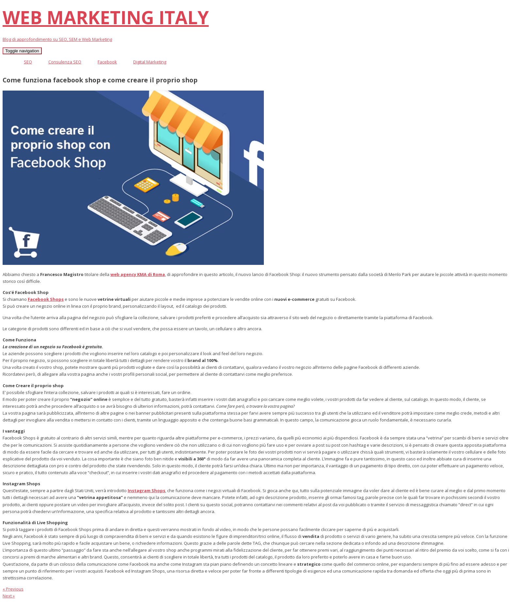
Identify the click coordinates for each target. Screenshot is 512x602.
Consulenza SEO (64, 62)
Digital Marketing (149, 62)
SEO (28, 62)
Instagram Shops (146, 490)
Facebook (107, 62)
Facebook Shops (46, 299)
